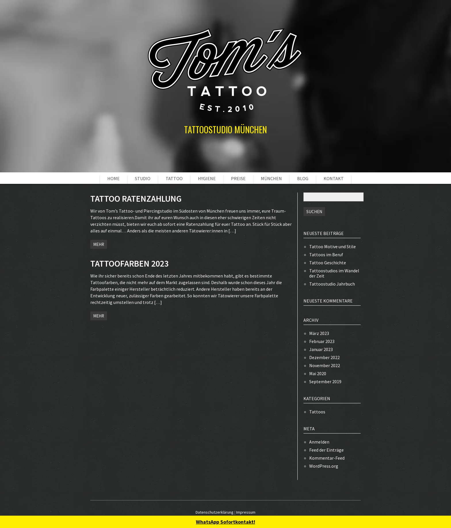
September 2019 (325, 381)
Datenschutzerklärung (215, 512)
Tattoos (317, 412)
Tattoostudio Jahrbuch (332, 284)
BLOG (302, 178)
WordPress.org (323, 466)
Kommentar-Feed (327, 458)
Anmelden (319, 442)
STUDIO (142, 178)
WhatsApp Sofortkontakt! (225, 522)
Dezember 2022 (324, 357)
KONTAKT (334, 178)
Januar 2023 (321, 349)
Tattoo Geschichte (327, 262)
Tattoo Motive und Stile (332, 246)
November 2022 (324, 365)
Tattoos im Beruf (326, 254)
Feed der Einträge (326, 450)
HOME (113, 178)
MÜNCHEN (271, 178)
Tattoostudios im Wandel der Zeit (334, 273)
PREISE (238, 178)
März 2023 (319, 333)
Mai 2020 (317, 373)
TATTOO (174, 178)
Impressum (245, 512)
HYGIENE (207, 178)
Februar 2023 (322, 341)
